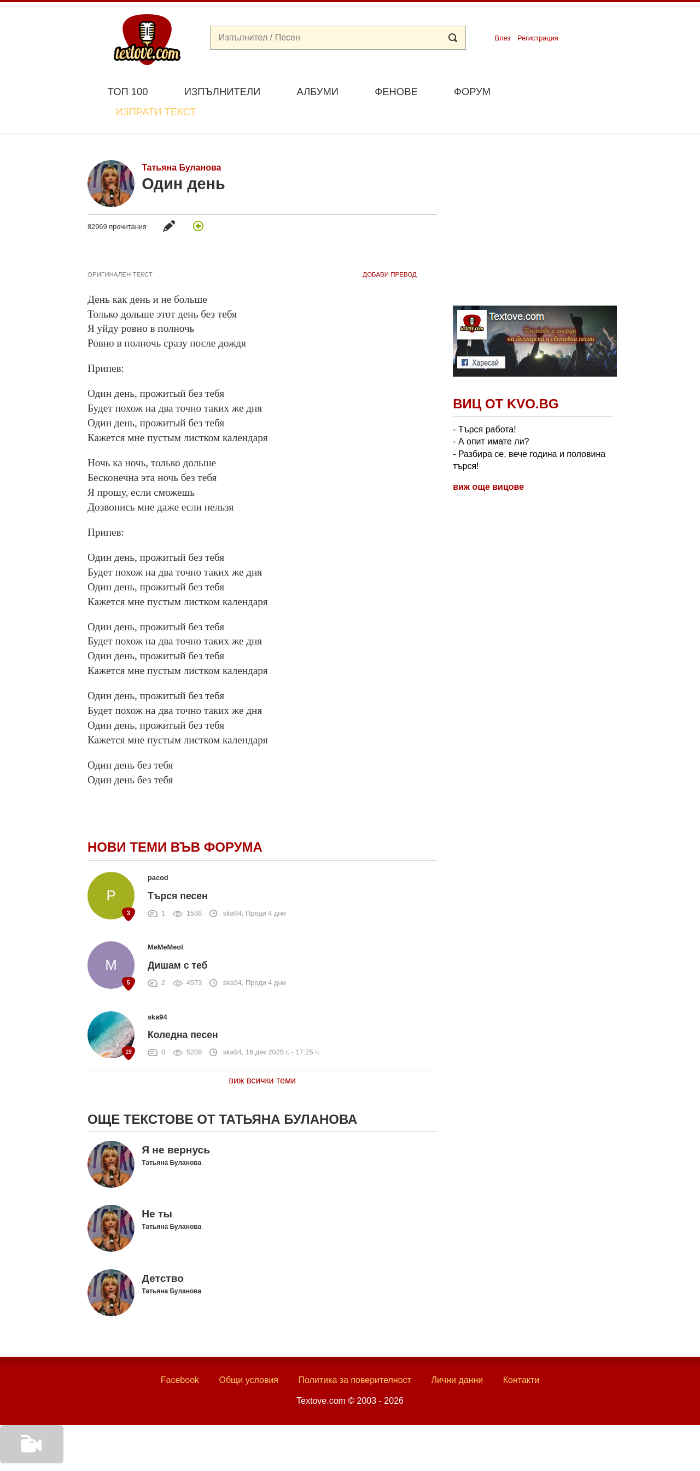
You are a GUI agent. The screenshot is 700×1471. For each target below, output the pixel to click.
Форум (472, 91)
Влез (502, 38)
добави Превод (389, 248)
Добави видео (28, 1455)
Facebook (180, 1354)
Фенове (396, 91)
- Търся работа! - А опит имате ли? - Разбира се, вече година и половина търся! (529, 422)
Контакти (521, 1354)
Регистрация (537, 38)
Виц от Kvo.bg (505, 378)
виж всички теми (262, 1054)
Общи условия (248, 1354)
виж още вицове (488, 461)
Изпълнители (222, 91)
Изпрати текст (560, 90)
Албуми (317, 91)
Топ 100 (128, 91)
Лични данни (457, 1354)
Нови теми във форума (175, 821)
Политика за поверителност (354, 1354)
